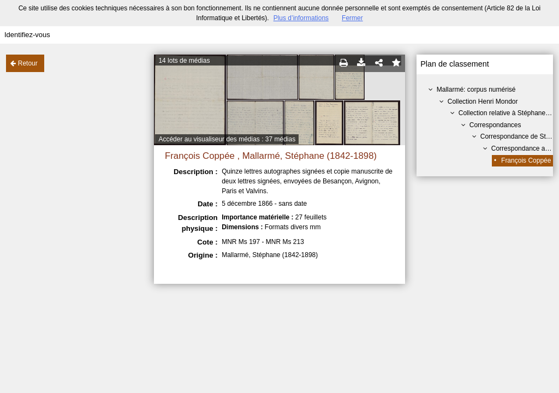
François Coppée (526, 160)
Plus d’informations (301, 18)
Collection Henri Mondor (483, 101)
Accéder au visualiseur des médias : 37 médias (226, 139)
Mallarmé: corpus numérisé (476, 89)
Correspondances (495, 125)
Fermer (352, 18)
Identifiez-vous (27, 35)
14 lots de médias (184, 60)
